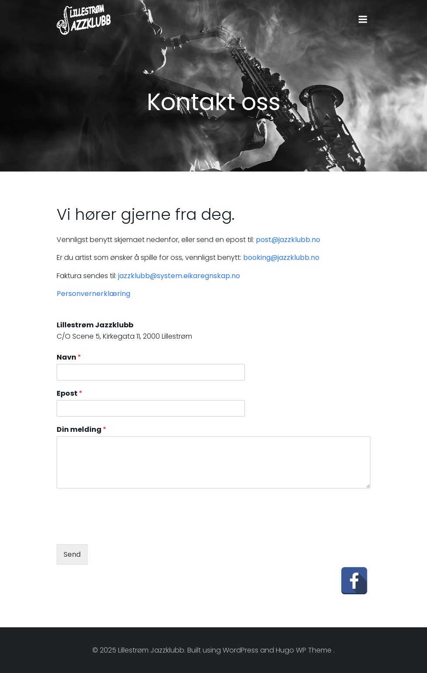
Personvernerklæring (93, 294)
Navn (69, 357)
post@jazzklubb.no (288, 240)
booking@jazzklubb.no (281, 257)
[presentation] (123, 529)
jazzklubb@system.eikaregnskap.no (179, 276)
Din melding (81, 429)
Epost (69, 393)
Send (72, 554)
